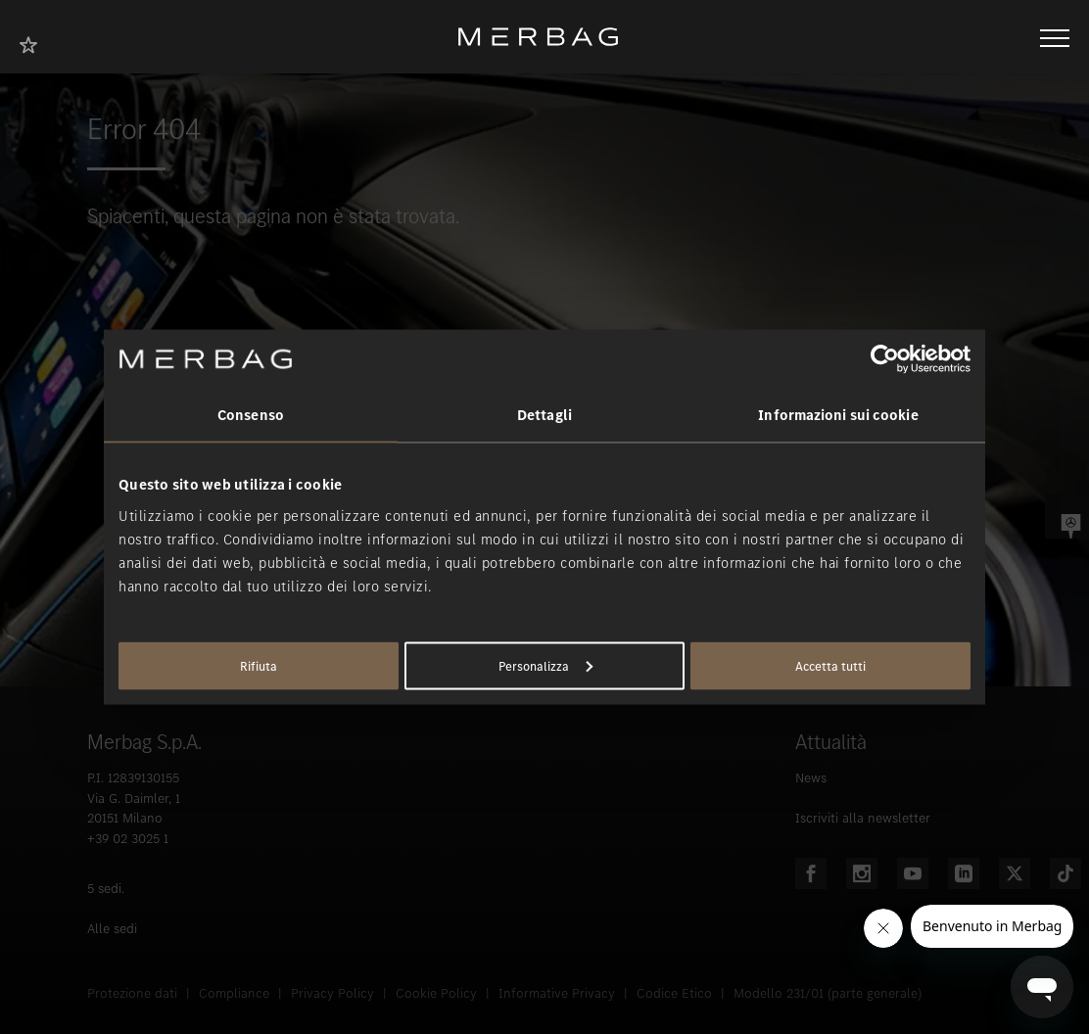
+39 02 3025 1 (127, 838)
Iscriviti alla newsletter (862, 818)
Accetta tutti (830, 665)
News (811, 778)
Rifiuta (258, 665)
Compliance (234, 993)
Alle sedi (112, 928)
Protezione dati (132, 993)
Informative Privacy (556, 993)
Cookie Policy (436, 993)
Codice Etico (674, 993)
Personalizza (545, 665)
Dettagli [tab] (544, 415)
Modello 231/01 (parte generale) (828, 993)
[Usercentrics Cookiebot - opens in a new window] (885, 359)
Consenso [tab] (250, 415)
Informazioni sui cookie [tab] (838, 415)
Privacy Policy (332, 993)
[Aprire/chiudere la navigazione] (1054, 36)
